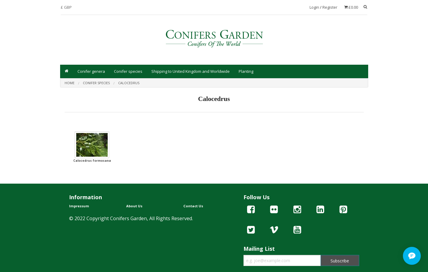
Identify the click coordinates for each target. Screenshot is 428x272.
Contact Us (193, 206)
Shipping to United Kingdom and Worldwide (190, 71)
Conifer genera (91, 71)
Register (329, 7)
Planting (246, 71)
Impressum (79, 206)
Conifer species (128, 71)
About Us (134, 206)
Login (314, 7)
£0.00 (353, 7)
